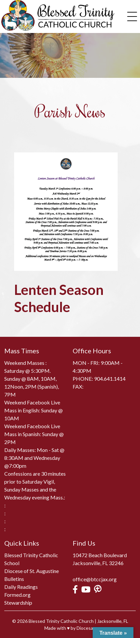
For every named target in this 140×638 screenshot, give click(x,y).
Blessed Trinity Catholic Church (61, 621)
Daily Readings (21, 587)
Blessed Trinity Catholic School (31, 559)
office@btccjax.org (95, 579)
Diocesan (86, 628)
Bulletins (14, 579)
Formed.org (17, 594)
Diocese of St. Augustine (31, 571)
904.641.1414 (110, 378)
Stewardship (18, 602)
